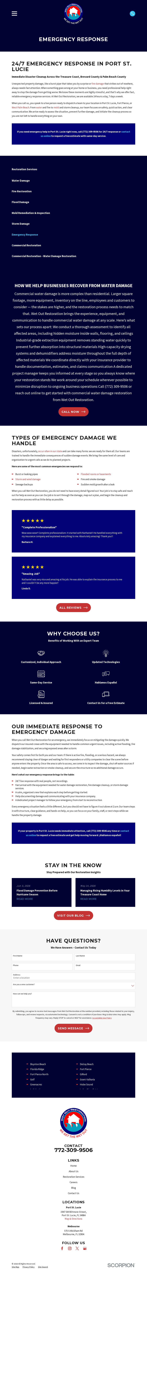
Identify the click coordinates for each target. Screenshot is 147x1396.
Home (73, 1165)
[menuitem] (73, 180)
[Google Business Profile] (85, 1248)
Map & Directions (73, 1218)
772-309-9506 (73, 1150)
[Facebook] (62, 1248)
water (39, 107)
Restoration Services (73, 1176)
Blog (73, 1187)
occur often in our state (50, 451)
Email (78, 965)
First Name (17, 956)
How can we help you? (22, 994)
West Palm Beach (20, 107)
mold (56, 107)
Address (16, 975)
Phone (16, 965)
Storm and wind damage (27, 479)
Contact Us (73, 1193)
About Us (73, 1171)
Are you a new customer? (24, 984)
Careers (73, 1182)
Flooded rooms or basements (96, 474)
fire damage (98, 83)
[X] (77, 1248)
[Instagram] (69, 1248)
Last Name (80, 956)
